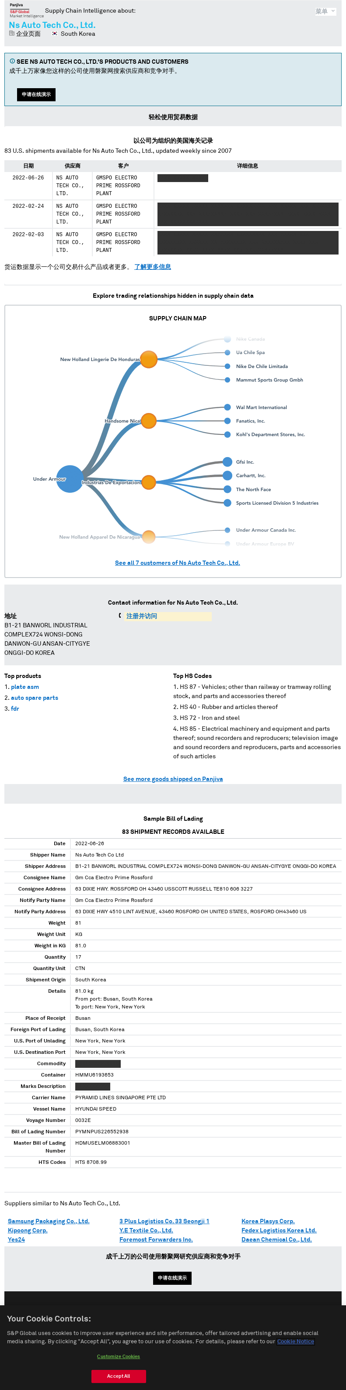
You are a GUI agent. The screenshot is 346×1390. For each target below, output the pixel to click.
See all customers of (177, 563)
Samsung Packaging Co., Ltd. (49, 1221)
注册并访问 (141, 616)
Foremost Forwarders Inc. (156, 1240)
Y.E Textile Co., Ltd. (146, 1231)
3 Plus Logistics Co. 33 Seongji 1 (164, 1221)
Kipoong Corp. (28, 1231)
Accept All (118, 1380)
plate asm (25, 687)
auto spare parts (34, 698)
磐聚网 (27, 10)
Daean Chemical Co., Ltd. (276, 1240)
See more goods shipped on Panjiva (173, 779)
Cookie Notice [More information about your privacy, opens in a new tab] (295, 1346)
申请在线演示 (36, 94)
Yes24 (16, 1240)
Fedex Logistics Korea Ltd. (279, 1231)
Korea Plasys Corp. (268, 1221)
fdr (15, 709)
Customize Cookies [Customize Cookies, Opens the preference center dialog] (118, 1360)
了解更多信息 (152, 267)
